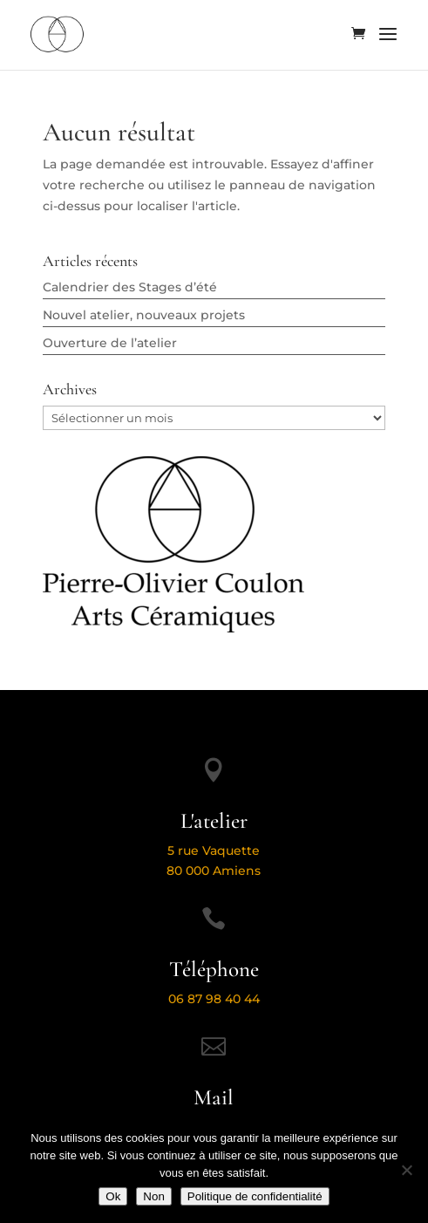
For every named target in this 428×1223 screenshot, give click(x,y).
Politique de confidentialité (255, 1196)
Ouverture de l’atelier (110, 343)
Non (153, 1196)
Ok (112, 1196)
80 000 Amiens (213, 870)
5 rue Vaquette (213, 850)
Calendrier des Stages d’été (130, 287)
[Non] (406, 1170)
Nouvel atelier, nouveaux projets (144, 315)
